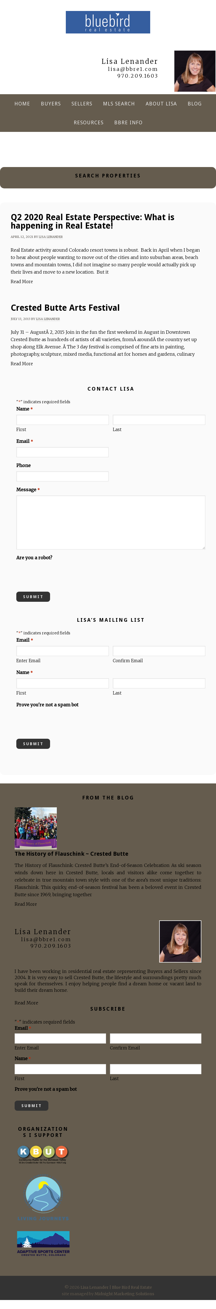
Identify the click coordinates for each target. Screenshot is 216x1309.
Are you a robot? (34, 566)
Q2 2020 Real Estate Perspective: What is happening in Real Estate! (92, 230)
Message (27, 499)
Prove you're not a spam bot (47, 714)
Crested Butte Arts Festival (65, 317)
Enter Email (28, 669)
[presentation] (59, 583)
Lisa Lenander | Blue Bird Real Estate (108, 27)
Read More (22, 290)
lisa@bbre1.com (133, 78)
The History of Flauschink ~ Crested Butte (71, 862)
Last (117, 438)
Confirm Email (128, 669)
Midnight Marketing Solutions (124, 1302)
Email (24, 450)
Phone (23, 474)
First (21, 438)
